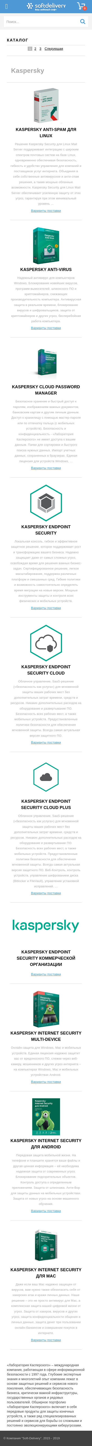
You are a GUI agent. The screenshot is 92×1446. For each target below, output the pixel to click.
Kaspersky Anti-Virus (46, 269)
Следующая (54, 49)
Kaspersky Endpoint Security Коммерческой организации (46, 958)
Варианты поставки (46, 211)
